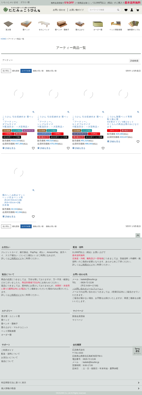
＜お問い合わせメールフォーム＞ (87, 289)
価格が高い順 (51, 71)
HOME (3, 39)
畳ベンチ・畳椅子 (9, 323)
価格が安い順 (38, 71)
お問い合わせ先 (80, 274)
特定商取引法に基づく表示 (13, 382)
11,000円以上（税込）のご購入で (117, 3)
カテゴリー (7, 311)
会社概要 (77, 344)
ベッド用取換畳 (8, 331)
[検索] (118, 10)
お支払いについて (9, 357)
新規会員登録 (78, 316)
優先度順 (15, 71)
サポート (6, 344)
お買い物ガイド (76, 10)
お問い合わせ (59, 10)
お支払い (6, 247)
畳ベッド (5, 320)
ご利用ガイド (15, 258)
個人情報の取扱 (8, 388)
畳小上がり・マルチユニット (14, 327)
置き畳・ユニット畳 (10, 316)
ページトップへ (137, 235)
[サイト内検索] (102, 10)
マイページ (78, 311)
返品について (8, 274)
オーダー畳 (6, 335)
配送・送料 (78, 247)
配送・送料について (10, 354)
